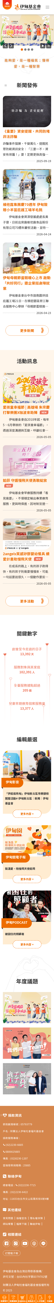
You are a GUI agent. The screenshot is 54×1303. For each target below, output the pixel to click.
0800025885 (11, 1151)
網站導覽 (9, 1224)
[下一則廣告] (11, 45)
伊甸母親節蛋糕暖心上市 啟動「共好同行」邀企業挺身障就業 (27, 283)
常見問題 (9, 1218)
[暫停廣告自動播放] (48, 45)
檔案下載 (22, 1224)
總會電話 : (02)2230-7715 (19, 1185)
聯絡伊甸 (36, 1224)
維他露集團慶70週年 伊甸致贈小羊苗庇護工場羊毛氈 (25, 207)
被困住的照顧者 (14, 934)
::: (6, 85)
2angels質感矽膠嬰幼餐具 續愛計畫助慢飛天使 (26, 556)
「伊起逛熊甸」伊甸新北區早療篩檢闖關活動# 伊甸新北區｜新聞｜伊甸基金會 (27, 798)
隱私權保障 (37, 1218)
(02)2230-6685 (13, 1145)
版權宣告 (22, 1218)
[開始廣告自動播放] (42, 45)
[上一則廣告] (5, 45)
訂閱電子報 (11, 1253)
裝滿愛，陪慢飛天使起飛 (20, 868)
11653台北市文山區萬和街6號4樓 (29, 1198)
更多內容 (27, 814)
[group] (27, 30)
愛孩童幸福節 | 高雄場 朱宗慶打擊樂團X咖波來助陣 (26, 409)
